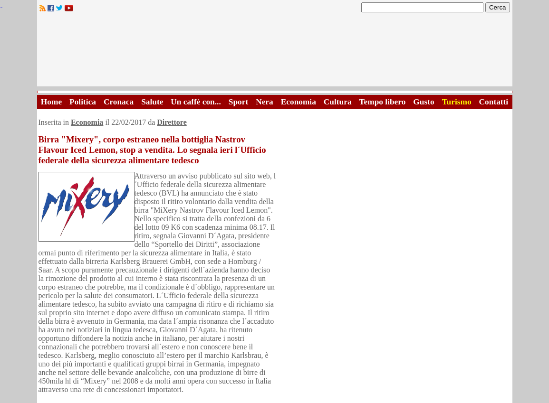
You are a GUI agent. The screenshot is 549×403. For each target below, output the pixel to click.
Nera (264, 101)
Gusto (423, 101)
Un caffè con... (196, 101)
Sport (238, 101)
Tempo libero (382, 101)
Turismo (457, 101)
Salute (152, 101)
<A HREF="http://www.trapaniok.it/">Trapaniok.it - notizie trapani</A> (274, 52)
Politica (82, 101)
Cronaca (119, 101)
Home (51, 101)
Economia (298, 101)
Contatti (494, 101)
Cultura (338, 101)
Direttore (171, 122)
